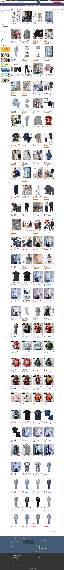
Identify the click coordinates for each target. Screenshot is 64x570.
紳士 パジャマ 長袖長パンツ (25, 178)
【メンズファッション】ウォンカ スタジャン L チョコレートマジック (16, 369)
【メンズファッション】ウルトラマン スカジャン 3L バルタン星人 (16, 421)
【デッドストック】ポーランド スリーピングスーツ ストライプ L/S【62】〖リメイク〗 (38, 75)
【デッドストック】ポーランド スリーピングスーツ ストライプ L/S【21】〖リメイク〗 (38, 456)
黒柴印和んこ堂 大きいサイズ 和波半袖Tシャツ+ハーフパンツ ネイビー (49, 421)
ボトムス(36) (3, 33)
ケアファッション (12, 60)
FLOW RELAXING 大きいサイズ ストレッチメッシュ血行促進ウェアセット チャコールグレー (16, 283)
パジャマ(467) (3, 34)
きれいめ (2, 39)
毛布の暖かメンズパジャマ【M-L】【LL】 (27, 230)
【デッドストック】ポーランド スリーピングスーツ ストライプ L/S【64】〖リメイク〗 (16, 318)
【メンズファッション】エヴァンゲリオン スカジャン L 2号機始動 (16, 386)
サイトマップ (13, 542)
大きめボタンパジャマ (46, 507)
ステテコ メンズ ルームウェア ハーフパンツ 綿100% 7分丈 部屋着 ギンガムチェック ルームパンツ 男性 (38, 179)
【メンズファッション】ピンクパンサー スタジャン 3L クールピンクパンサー (16, 404)
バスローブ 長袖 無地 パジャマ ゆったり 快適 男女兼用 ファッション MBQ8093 (49, 317)
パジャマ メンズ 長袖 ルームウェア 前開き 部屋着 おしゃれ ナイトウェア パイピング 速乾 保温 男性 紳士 (38, 93)
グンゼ (22, 61)
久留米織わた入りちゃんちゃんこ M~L (37, 230)
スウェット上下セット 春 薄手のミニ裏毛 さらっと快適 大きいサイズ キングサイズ (27, 40)
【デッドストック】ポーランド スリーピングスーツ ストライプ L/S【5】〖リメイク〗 (49, 248)
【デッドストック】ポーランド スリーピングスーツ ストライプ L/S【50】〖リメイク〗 (16, 41)
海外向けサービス (19, 561)
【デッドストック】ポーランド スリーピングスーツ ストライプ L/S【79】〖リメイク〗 (49, 283)
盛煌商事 (12, 165)
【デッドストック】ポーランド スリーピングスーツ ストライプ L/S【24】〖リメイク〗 (16, 473)
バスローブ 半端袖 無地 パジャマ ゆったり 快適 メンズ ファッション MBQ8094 (16, 334)
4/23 (1, 12)
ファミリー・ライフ (46, 165)
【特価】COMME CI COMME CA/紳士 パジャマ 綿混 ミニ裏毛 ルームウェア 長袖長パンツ (49, 75)
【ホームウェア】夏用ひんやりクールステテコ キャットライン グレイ (38, 127)
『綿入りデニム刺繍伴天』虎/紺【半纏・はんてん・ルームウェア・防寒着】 (16, 248)
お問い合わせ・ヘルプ (40, 0)
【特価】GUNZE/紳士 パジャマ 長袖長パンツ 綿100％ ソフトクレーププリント (38, 196)
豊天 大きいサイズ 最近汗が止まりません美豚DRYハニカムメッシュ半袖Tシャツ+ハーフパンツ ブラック (27, 422)
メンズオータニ (23, 216)
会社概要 (12, 543)
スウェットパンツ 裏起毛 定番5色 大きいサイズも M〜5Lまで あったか (16, 196)
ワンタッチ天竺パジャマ (25, 126)
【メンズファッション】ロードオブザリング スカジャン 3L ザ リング (49, 369)
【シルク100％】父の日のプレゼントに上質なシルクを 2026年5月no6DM (27, 300)
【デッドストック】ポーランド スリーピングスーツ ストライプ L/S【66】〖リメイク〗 (49, 300)
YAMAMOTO (34, 112)
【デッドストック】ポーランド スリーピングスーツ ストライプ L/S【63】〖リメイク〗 (38, 110)
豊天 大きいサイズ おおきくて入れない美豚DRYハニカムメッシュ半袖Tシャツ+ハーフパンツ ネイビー (38, 422)
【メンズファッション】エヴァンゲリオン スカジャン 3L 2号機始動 (27, 386)
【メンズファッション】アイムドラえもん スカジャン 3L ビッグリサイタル (49, 334)
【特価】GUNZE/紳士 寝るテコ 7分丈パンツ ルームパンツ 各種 (38, 23)
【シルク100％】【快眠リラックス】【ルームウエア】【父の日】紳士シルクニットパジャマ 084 (27, 456)
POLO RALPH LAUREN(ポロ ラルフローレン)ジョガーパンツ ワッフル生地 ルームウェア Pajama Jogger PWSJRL (16, 75)
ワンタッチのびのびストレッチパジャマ (16, 507)
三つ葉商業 (12, 337)
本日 (1, 11)
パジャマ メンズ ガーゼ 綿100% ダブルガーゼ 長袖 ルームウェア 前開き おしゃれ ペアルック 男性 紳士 (16, 179)
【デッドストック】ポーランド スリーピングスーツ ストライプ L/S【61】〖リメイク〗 (49, 439)
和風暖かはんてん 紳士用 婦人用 (47, 161)
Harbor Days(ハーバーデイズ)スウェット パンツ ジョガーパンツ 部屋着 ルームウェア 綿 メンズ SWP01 (16, 127)
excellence (12, 181)
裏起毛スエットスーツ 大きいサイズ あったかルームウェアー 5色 (27, 213)
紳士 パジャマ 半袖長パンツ (47, 57)
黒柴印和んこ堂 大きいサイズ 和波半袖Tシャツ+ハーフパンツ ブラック (16, 438)
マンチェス (12, 285)
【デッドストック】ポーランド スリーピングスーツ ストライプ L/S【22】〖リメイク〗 (49, 456)
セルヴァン (45, 181)
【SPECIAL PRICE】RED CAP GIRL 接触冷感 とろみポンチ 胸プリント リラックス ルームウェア (16, 23)
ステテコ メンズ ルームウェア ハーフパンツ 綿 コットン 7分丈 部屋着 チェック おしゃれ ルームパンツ (38, 214)
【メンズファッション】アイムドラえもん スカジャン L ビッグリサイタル (38, 334)
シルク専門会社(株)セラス (24, 458)
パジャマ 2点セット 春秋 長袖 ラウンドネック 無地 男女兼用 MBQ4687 (27, 196)
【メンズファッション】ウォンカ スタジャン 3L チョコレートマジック (27, 369)
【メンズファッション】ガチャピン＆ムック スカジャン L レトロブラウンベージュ (38, 386)
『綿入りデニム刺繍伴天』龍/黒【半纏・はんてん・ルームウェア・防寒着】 (16, 213)
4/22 (1, 13)
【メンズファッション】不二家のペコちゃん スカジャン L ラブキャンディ (16, 352)
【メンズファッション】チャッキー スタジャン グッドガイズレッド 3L (49, 127)
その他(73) (3, 35)
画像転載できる (3, 24)
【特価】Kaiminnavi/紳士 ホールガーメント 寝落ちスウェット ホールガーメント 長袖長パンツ (38, 41)
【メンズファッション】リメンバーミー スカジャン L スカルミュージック (27, 334)
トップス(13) (3, 32)
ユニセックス (3, 42)
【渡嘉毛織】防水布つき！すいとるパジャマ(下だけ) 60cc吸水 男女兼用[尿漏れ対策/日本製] (27, 75)
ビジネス (2, 41)
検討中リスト (45, 0)
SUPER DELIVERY (14, 546)
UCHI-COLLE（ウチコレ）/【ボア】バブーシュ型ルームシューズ (49, 265)
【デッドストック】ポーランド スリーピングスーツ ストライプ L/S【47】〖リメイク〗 (27, 439)
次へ (61, 9)
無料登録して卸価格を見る (14, 42)
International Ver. (50, 0)
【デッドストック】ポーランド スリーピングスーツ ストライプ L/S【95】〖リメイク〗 (16, 266)
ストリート (3, 38)
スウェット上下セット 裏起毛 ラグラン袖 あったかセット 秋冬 (49, 213)
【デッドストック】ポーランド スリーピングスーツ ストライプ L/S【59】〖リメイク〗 (38, 439)
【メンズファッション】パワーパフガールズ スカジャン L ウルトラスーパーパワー (27, 404)
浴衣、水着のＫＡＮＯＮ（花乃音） (14, 216)
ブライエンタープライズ (35, 129)
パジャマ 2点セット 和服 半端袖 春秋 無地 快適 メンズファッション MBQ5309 (38, 144)
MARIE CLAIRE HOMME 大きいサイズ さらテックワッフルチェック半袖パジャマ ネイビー (27, 473)
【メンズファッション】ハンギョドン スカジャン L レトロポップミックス (38, 352)
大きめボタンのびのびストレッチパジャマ (27, 507)
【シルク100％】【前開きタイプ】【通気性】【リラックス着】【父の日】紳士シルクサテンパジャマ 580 (49, 23)
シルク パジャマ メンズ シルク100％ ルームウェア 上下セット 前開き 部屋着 (27, 23)
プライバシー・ (15, 541)
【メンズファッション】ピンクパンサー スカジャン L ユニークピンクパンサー (49, 386)
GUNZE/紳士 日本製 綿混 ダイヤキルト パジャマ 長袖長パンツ (16, 109)
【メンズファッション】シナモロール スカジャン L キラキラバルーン (27, 352)
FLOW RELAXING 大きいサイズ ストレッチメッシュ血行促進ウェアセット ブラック (27, 283)
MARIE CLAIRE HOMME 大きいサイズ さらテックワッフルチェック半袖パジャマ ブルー (38, 473)
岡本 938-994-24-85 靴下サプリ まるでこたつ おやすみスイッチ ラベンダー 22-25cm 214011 (27, 318)
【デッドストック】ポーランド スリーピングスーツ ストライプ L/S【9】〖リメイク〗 (38, 248)
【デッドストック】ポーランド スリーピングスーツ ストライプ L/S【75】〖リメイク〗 (38, 300)
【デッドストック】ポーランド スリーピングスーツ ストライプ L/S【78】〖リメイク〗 (16, 300)
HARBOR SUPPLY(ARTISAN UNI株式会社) (15, 129)
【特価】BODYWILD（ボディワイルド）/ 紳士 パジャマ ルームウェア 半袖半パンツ (49, 145)
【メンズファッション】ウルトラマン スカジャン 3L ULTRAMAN (49, 404)
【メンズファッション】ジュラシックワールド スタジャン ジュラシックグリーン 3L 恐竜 (16, 145)
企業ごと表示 (17, 9)
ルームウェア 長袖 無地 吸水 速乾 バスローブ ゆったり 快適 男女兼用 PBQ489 (16, 456)
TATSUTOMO (12, 458)
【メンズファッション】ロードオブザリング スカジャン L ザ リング (38, 369)
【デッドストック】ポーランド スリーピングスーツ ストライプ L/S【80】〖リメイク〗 (38, 283)
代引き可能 (2, 25)
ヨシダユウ (34, 164)
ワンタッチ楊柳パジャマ (14, 57)
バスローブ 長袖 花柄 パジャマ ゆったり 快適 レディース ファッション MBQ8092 (38, 317)
